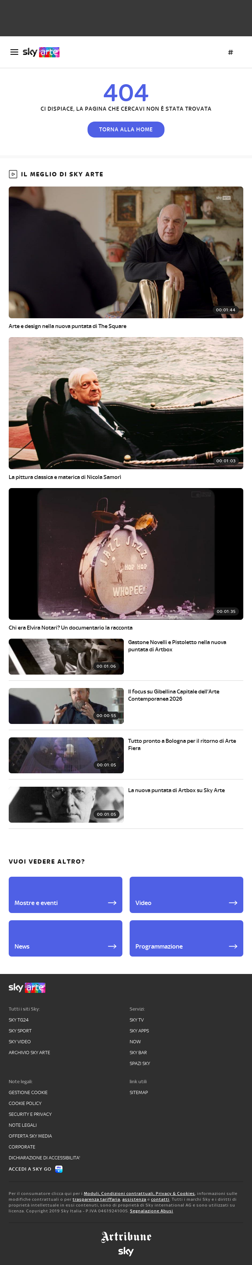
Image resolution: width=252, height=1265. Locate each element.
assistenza (134, 1199)
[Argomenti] (230, 52)
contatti (160, 1199)
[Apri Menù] (14, 52)
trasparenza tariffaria (96, 1199)
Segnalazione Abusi (151, 1210)
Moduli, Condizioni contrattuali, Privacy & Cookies (139, 1193)
